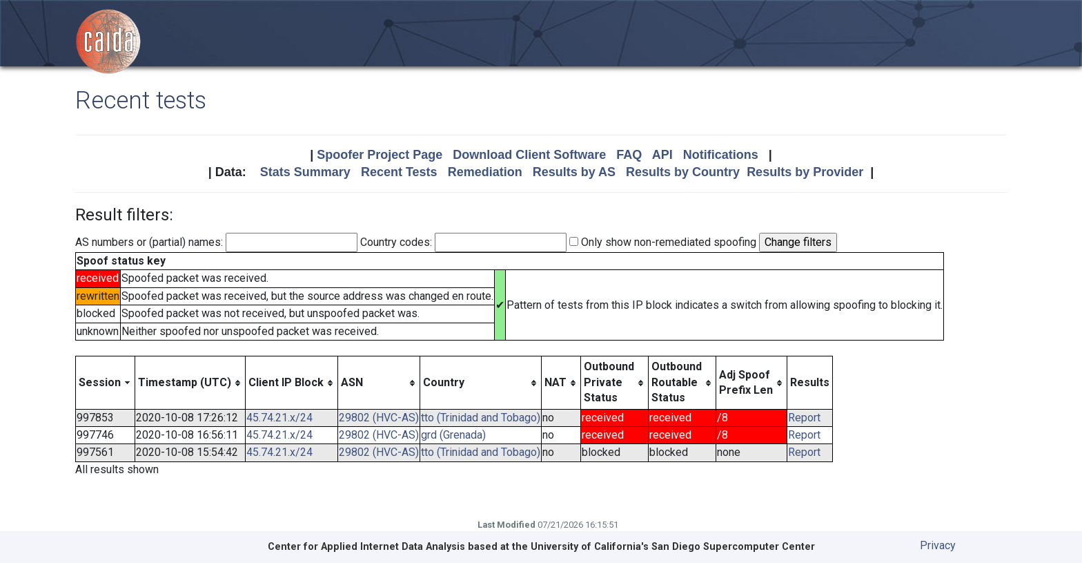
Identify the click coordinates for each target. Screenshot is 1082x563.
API (662, 155)
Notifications (720, 155)
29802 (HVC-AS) (379, 417)
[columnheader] (105, 382)
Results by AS (574, 172)
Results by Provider (805, 172)
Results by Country (683, 172)
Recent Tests (399, 172)
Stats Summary (305, 172)
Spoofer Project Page (379, 155)
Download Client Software (529, 155)
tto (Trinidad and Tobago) (480, 417)
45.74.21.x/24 (279, 417)
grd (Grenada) (453, 434)
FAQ (629, 155)
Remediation (485, 172)
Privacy (938, 545)
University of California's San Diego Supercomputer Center (673, 547)
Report (804, 417)
